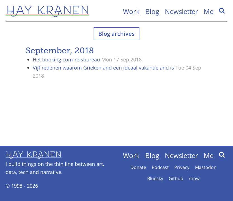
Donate (138, 167)
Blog (152, 11)
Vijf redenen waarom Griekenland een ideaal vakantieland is (103, 67)
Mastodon (206, 167)
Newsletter (181, 11)
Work (131, 11)
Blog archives (116, 33)
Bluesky (155, 178)
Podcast (160, 167)
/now (194, 178)
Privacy (181, 167)
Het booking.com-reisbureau (66, 59)
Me (208, 11)
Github (176, 178)
